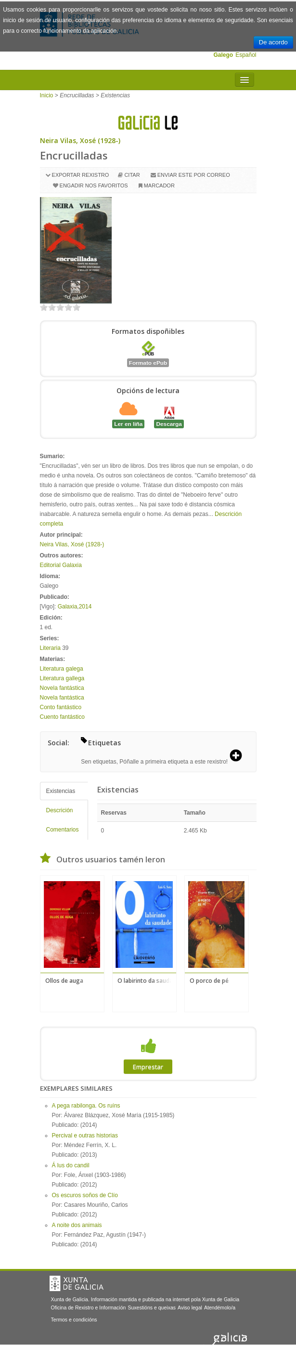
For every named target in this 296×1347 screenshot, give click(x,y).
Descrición (59, 810)
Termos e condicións (74, 1319)
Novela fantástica (62, 688)
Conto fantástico (61, 707)
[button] (239, 756)
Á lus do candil (71, 1165)
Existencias (61, 791)
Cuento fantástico (62, 716)
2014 (85, 606)
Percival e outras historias (85, 1135)
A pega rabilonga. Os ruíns (86, 1105)
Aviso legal (190, 1307)
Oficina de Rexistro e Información (88, 1307)
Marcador (159, 185)
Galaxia (67, 606)
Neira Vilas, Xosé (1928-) (80, 140)
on (44, 307)
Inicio (46, 95)
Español (245, 55)
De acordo (273, 42)
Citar (132, 175)
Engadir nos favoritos (94, 185)
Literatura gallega (62, 678)
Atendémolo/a (219, 1307)
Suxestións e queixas (152, 1307)
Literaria (50, 648)
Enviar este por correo (193, 175)
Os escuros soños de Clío (85, 1195)
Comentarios (62, 829)
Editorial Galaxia (61, 565)
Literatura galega (61, 668)
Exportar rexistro (80, 175)
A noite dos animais (77, 1225)
